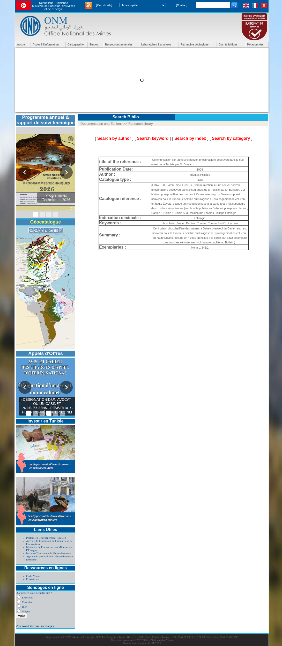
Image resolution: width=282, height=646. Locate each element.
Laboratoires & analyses (156, 44)
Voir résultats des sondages (35, 626)
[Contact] (181, 5)
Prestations (32, 579)
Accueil (21, 44)
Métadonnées (255, 44)
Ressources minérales (118, 44)
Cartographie (76, 44)
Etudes (94, 44)
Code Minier (33, 576)
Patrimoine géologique (195, 44)
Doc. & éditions (228, 44)
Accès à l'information (46, 44)
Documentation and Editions (101, 124)
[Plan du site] (104, 5)
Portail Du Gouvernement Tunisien (46, 537)
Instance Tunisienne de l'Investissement (48, 553)
